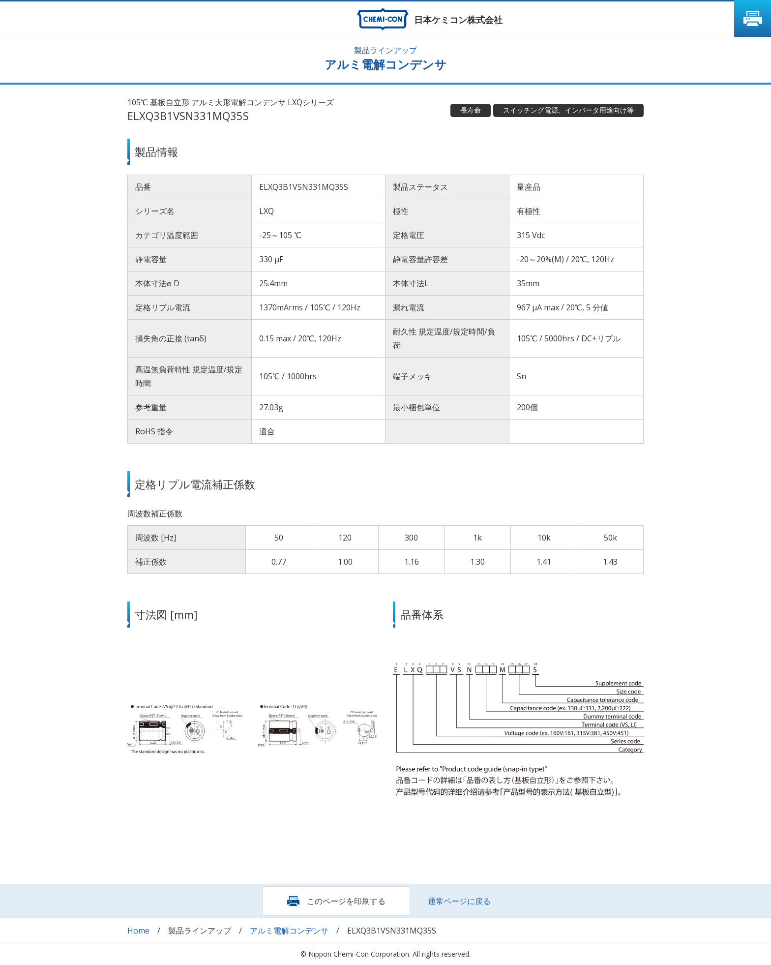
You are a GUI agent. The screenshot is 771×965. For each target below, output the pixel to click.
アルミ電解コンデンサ (289, 930)
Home (138, 930)
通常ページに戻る (459, 901)
